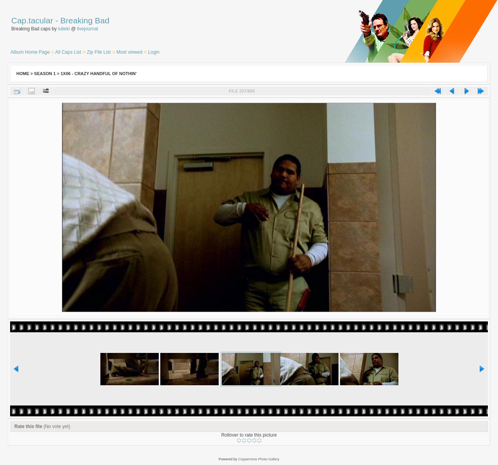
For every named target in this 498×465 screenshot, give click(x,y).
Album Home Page (30, 52)
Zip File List (98, 52)
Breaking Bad (84, 20)
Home (22, 73)
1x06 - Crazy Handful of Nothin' (99, 73)
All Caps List (68, 52)
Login (154, 52)
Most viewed (129, 52)
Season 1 (45, 73)
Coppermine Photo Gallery (258, 459)
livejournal (87, 29)
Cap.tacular (32, 20)
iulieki (64, 29)
